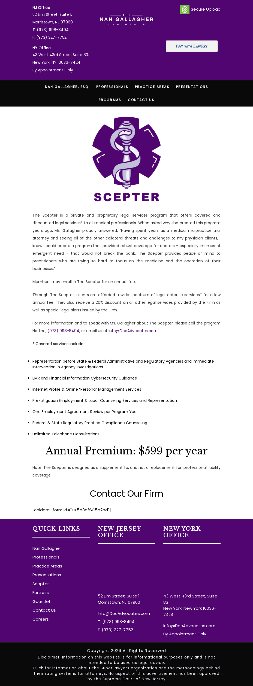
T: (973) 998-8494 (50, 29)
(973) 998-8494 (63, 330)
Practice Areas (152, 86)
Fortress (40, 592)
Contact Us (141, 100)
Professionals (112, 86)
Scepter (40, 584)
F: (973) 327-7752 (49, 37)
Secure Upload (200, 9)
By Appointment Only (52, 70)
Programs (110, 100)
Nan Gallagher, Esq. (67, 86)
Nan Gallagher (46, 548)
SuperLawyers (115, 668)
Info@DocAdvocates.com (133, 330)
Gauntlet (41, 601)
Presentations (192, 86)
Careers (40, 619)
